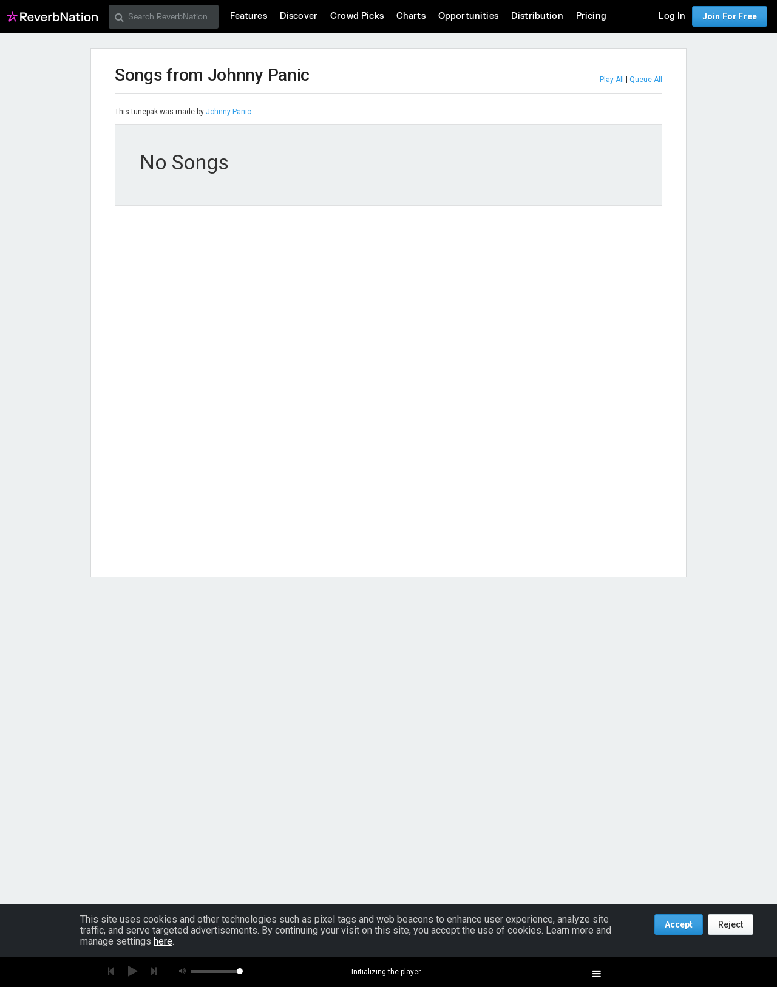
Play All (612, 79)
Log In (672, 16)
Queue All (645, 79)
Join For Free (729, 16)
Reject (730, 924)
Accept (679, 924)
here (163, 941)
